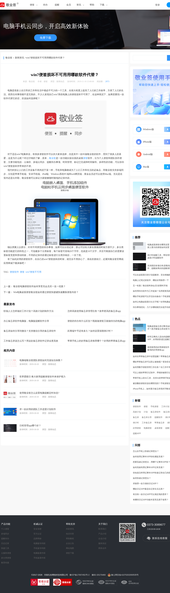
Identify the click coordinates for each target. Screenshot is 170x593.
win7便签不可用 (33, 272)
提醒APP (137, 433)
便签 (32, 5)
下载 (102, 5)
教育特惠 (5, 563)
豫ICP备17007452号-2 (79, 575)
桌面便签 (158, 428)
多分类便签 (6, 558)
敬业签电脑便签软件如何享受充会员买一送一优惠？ (39, 286)
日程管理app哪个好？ (30, 425)
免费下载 (45, 37)
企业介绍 (102, 538)
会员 (68, 5)
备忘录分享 (147, 417)
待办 (45, 5)
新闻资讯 (19, 57)
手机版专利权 (39, 548)
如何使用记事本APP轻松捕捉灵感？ (148, 457)
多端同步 (5, 534)
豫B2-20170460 (99, 575)
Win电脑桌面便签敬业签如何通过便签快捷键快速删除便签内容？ (45, 292)
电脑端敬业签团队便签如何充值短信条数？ (41, 360)
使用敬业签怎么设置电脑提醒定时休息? (39, 393)
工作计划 (165, 406)
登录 (157, 5)
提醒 (57, 5)
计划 (146, 412)
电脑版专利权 (39, 543)
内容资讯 (70, 529)
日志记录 (5, 543)
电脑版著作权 (39, 553)
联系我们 (102, 529)
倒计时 (136, 422)
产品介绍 (102, 534)
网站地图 (70, 548)
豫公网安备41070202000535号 (125, 575)
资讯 (78, 5)
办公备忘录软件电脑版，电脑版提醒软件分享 (26, 321)
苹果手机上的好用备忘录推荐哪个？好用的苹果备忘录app (96, 341)
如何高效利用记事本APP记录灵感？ (148, 467)
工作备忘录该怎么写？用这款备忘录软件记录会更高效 (31, 341)
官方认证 (38, 534)
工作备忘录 (147, 422)
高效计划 (137, 412)
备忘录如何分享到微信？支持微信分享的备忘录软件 (30, 331)
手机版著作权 (39, 558)
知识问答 (70, 534)
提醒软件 (158, 417)
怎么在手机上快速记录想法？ (146, 451)
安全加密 (38, 529)
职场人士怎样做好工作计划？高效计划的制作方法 (29, 311)
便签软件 (14, 272)
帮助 (92, 5)
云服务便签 (6, 553)
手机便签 (154, 406)
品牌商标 (38, 538)
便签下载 (70, 553)
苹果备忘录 (159, 422)
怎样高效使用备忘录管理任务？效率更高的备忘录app (94, 311)
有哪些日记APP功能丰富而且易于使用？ (150, 500)
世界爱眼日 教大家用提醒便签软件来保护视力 (42, 376)
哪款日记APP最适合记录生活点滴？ (148, 489)
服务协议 (102, 543)
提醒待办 (5, 538)
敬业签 (8, 57)
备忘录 (136, 417)
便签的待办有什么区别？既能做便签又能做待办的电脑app (96, 321)
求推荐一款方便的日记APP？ (145, 483)
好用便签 (137, 428)
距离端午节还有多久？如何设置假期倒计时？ (90, 331)
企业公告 (70, 543)
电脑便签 (148, 428)
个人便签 (5, 529)
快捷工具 (5, 548)
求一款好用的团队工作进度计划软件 (37, 409)
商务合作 (102, 548)
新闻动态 (60, 81)
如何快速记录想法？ (142, 478)
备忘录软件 (155, 412)
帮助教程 (70, 538)
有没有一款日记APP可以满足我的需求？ (150, 494)
